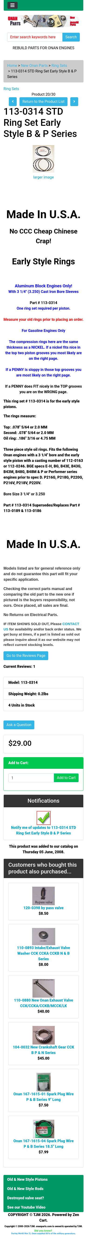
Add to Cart (66, 777)
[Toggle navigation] (12, 5)
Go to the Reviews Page (25, 655)
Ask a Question (18, 725)
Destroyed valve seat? (25, 1198)
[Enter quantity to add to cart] (31, 777)
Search (71, 37)
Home (12, 65)
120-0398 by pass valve (43, 908)
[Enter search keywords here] (35, 37)
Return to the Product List (43, 101)
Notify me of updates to (43, 825)
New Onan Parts (34, 65)
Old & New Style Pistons (27, 1179)
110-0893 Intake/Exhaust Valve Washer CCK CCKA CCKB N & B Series (43, 953)
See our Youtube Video (26, 1207)
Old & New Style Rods (25, 1189)
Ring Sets (59, 65)
